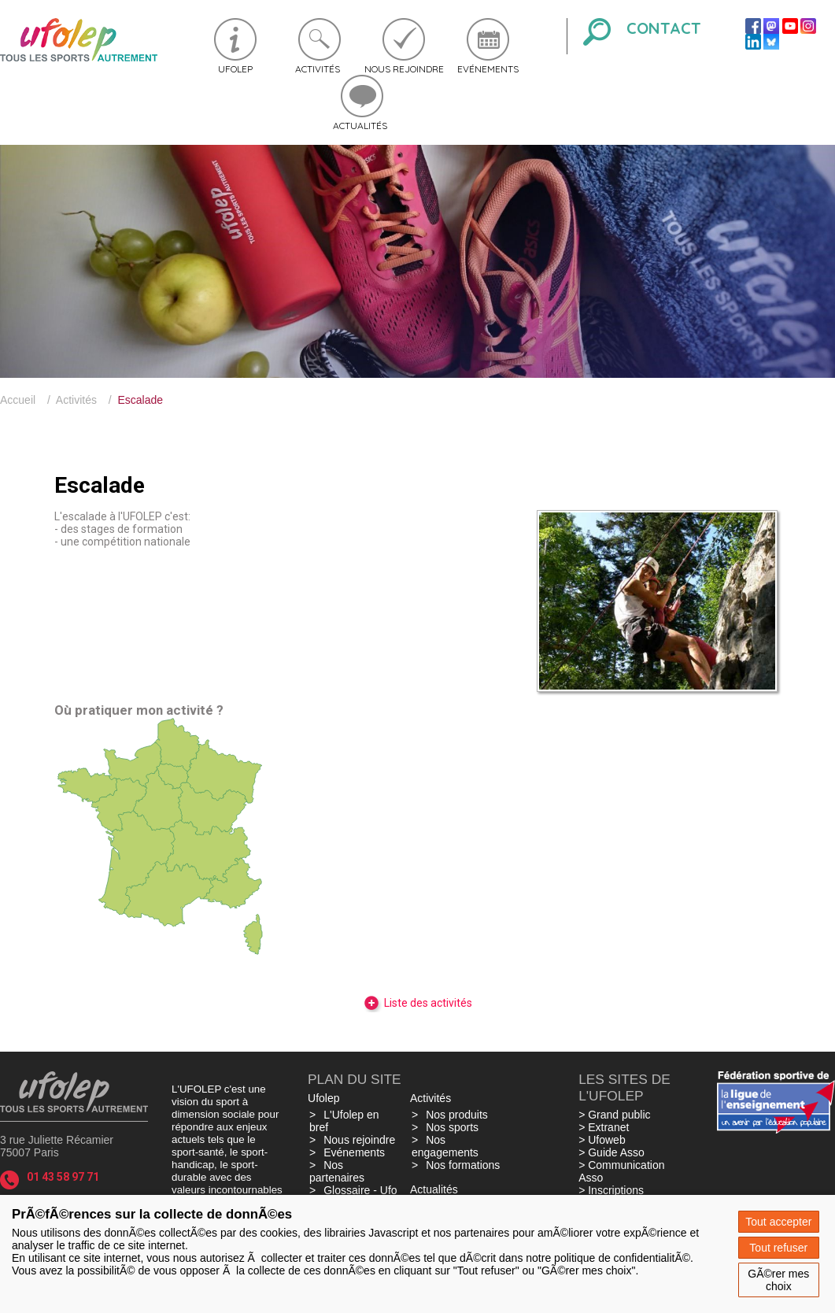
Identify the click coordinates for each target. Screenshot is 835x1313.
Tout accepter (778, 1221)
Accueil (17, 400)
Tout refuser (778, 1247)
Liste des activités (417, 1003)
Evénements (488, 69)
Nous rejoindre (404, 69)
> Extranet (603, 1127)
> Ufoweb (602, 1140)
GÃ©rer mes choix (778, 1280)
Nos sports (452, 1127)
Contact (663, 28)
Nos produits (457, 1114)
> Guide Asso (611, 1152)
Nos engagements (445, 1146)
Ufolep (235, 69)
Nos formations (463, 1165)
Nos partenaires (336, 1171)
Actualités (360, 125)
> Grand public (614, 1114)
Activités (317, 69)
